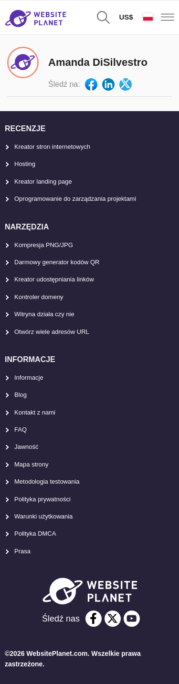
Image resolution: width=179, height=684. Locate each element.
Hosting (24, 163)
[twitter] (113, 619)
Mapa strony (31, 464)
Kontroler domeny (38, 297)
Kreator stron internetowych (52, 146)
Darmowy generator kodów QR (56, 262)
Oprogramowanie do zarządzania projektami (75, 198)
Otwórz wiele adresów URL (51, 331)
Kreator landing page (43, 181)
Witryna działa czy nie (44, 314)
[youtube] (132, 619)
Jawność (26, 446)
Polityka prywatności (42, 499)
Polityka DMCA (35, 533)
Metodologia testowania (47, 481)
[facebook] (93, 619)
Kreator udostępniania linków (54, 279)
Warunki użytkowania (43, 516)
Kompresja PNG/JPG (43, 245)
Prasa (22, 551)
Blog (20, 394)
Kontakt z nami (34, 412)
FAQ (20, 429)
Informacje (28, 377)
